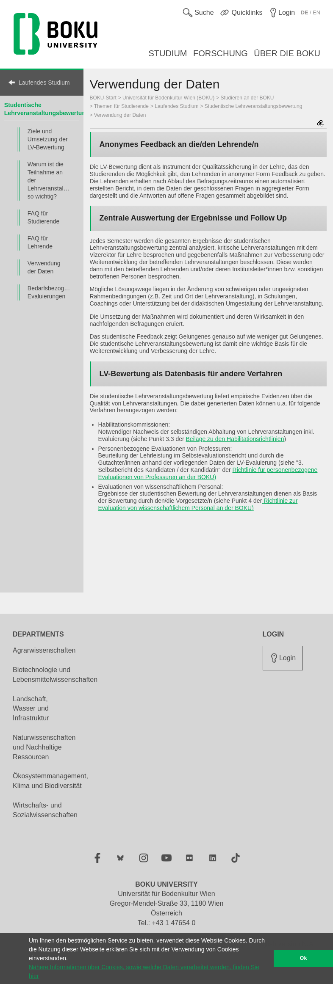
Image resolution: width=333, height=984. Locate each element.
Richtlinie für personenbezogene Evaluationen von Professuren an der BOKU (208, 473)
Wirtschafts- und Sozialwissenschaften (45, 810)
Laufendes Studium (44, 82)
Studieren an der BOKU (247, 98)
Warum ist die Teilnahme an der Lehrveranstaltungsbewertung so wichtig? (49, 180)
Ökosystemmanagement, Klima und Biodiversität (50, 780)
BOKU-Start (103, 98)
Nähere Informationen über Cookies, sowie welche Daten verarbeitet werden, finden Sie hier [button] (144, 971)
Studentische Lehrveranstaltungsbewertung (253, 106)
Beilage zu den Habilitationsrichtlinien (235, 438)
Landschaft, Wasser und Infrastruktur (31, 708)
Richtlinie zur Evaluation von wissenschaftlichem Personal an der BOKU (198, 504)
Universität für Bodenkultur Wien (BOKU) (168, 98)
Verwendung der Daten (44, 267)
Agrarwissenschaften (44, 650)
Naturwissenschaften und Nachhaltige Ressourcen (44, 747)
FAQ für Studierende (44, 217)
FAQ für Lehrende (40, 242)
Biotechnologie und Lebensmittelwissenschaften (55, 674)
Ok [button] (303, 958)
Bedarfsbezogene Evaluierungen (49, 292)
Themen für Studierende (121, 106)
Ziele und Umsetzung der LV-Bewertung (48, 139)
